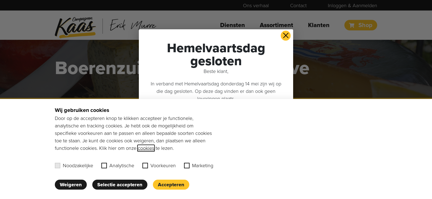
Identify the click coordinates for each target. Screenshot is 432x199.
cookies (146, 148)
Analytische (117, 166)
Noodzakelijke (74, 166)
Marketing (198, 166)
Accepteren (171, 185)
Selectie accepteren (119, 185)
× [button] (286, 36)
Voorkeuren (159, 166)
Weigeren (71, 185)
